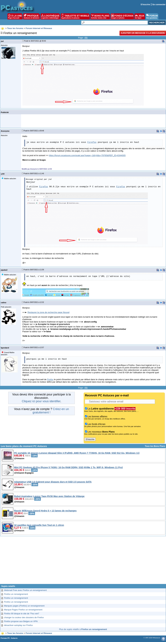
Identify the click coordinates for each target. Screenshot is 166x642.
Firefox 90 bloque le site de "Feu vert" (21, 613)
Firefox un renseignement (16, 594)
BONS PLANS (100, 16)
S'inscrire (145, 4)
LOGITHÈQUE (50, 16)
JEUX (139, 16)
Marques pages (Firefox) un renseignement (24, 606)
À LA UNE (15, 16)
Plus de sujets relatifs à (83, 629)
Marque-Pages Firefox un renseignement (23, 609)
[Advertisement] (83, 561)
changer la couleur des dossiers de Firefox (24, 617)
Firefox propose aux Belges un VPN (21, 621)
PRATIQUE (31, 16)
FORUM (152, 16)
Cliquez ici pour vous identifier (41, 401)
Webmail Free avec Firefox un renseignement (25, 590)
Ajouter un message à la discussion (143, 33)
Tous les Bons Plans (155, 446)
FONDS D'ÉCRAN (122, 16)
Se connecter (159, 4)
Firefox (91, 142)
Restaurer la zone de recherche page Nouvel (49, 312)
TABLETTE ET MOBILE (75, 16)
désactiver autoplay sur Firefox (18, 625)
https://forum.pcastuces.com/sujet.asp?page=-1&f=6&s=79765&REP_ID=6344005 (87, 155)
